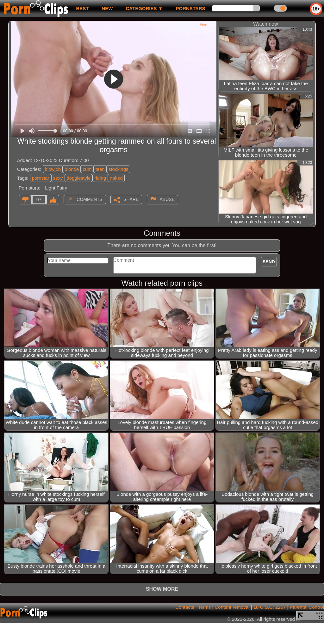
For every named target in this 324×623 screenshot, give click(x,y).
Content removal (232, 607)
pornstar (40, 178)
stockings (118, 169)
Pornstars (190, 8)
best (82, 8)
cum (87, 169)
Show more (162, 589)
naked (116, 178)
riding (100, 178)
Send (269, 261)
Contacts (184, 607)
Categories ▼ (144, 8)
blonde (72, 169)
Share (131, 199)
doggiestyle (79, 178)
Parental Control (307, 607)
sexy (58, 178)
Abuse (167, 199)
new (107, 8)
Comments (90, 199)
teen (100, 169)
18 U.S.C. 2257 (269, 607)
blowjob (53, 169)
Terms (204, 607)
